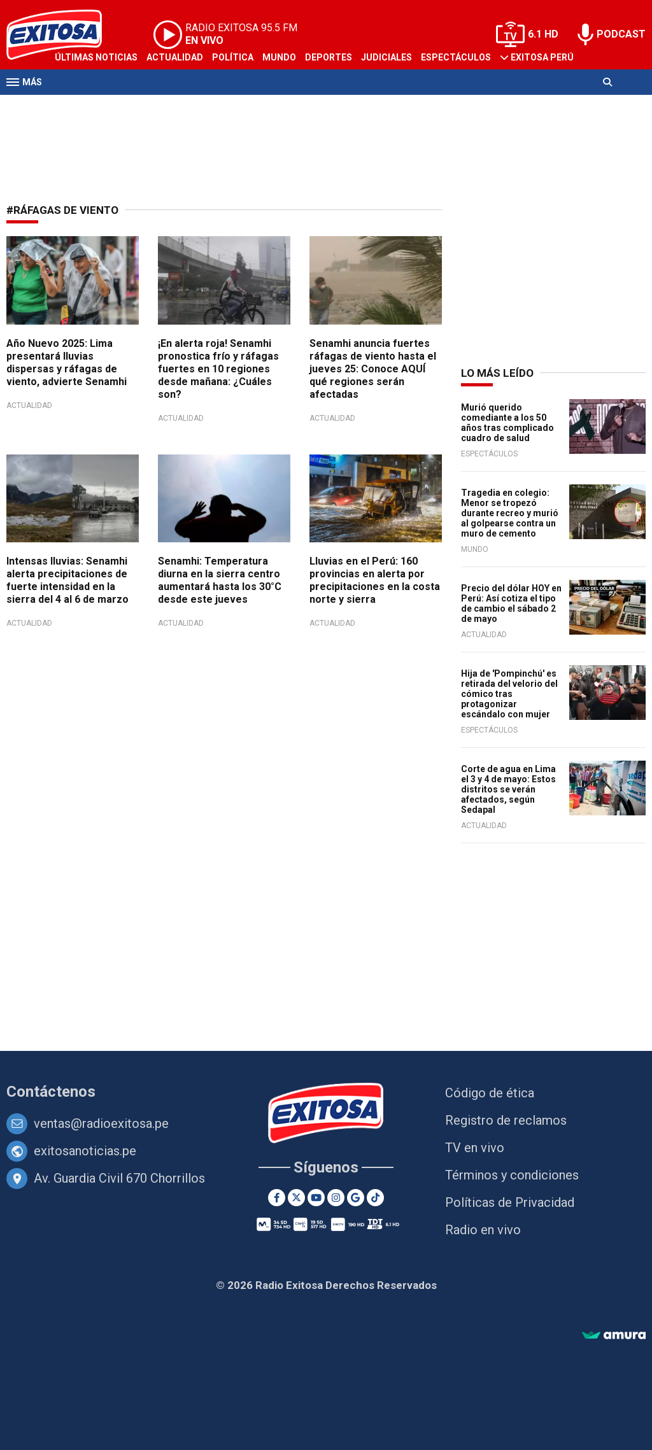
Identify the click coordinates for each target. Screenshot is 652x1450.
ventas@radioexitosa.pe (101, 1123)
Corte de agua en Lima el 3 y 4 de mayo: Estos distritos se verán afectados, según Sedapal (508, 789)
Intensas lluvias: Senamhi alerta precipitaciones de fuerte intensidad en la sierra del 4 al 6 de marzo (67, 580)
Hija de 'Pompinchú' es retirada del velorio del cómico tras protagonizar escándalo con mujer (509, 693)
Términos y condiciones (512, 1175)
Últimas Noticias (96, 57)
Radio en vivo (483, 1229)
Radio (128, 107)
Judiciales (386, 57)
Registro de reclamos (506, 1120)
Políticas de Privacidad (509, 1202)
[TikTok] (375, 1197)
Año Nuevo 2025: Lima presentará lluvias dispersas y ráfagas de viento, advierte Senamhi (66, 362)
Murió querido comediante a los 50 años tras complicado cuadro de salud (507, 422)
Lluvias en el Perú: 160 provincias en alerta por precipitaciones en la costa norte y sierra (374, 580)
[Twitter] (296, 1197)
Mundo (279, 57)
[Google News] (355, 1197)
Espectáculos (456, 57)
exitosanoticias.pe (85, 1150)
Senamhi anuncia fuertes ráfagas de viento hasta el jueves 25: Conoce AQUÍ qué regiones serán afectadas (372, 368)
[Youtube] (316, 1197)
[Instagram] (335, 1197)
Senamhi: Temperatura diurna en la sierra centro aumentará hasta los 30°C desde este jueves (219, 580)
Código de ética (489, 1093)
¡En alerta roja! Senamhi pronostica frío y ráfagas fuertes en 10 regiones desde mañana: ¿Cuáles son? (218, 368)
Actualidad (174, 57)
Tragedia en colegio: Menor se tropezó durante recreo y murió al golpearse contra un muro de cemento (509, 513)
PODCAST (621, 34)
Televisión (80, 107)
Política (232, 57)
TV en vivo (474, 1147)
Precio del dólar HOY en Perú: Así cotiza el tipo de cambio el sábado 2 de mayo (511, 603)
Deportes (328, 57)
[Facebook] (276, 1197)
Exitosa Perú (542, 57)
